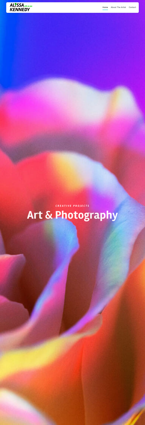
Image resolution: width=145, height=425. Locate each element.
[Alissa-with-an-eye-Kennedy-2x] (21, 4)
